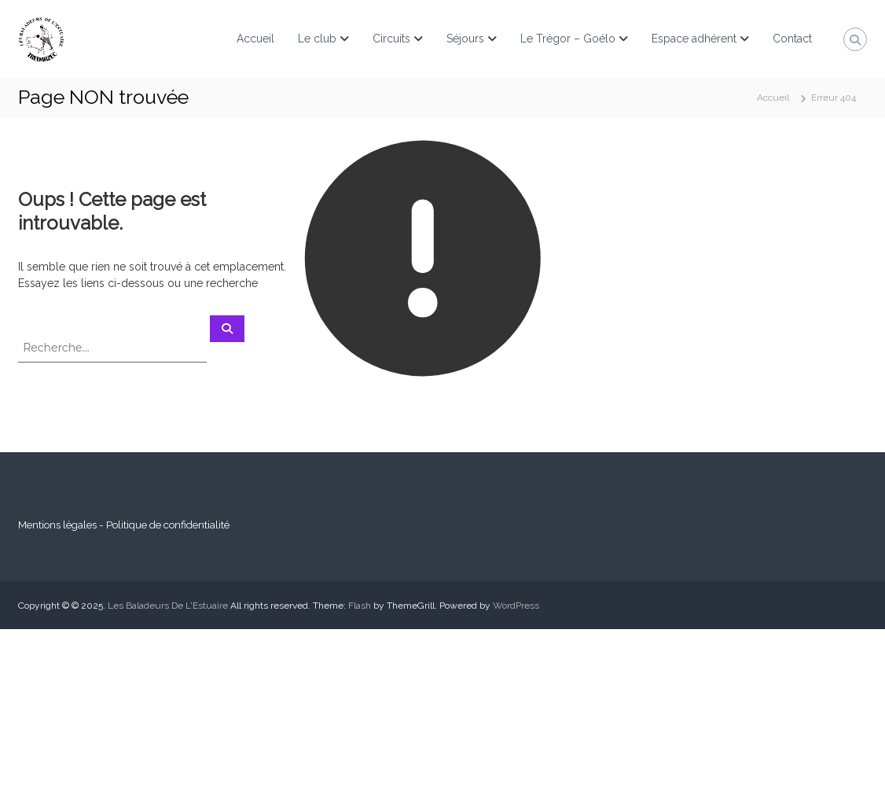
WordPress (516, 605)
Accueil (255, 38)
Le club (317, 38)
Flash (359, 605)
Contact (792, 38)
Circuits (391, 38)
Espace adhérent (694, 38)
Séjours (465, 38)
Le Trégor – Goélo (567, 38)
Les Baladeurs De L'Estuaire (168, 605)
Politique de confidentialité (168, 524)
